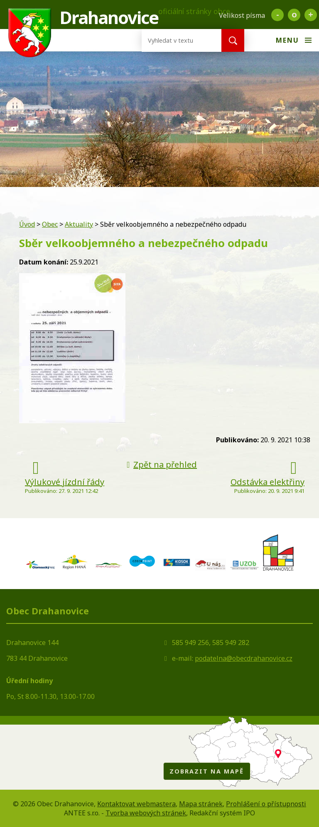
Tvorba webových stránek (146, 812)
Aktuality (79, 224)
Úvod (27, 224)
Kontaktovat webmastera (136, 803)
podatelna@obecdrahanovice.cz (243, 658)
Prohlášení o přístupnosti (266, 803)
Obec (50, 224)
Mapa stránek (201, 803)
